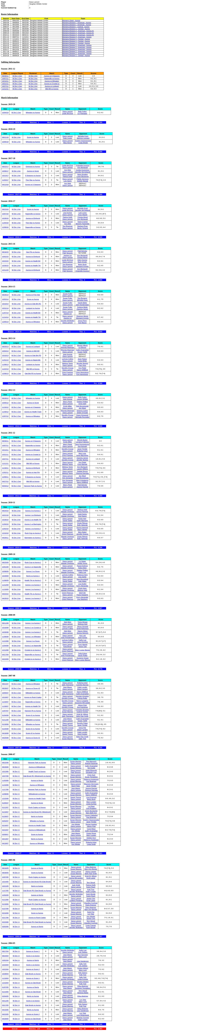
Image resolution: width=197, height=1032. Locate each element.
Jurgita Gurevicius (82, 170)
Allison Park (82, 705)
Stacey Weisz (83, 631)
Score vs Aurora (33, 137)
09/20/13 (5, 346)
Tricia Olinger (83, 622)
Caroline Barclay (82, 685)
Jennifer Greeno (82, 534)
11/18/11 (5, 468)
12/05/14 (5, 322)
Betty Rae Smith (82, 716)
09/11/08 (5, 623)
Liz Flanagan (82, 113)
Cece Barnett (82, 464)
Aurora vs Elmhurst (33, 218)
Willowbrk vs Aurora (33, 693)
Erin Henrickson (82, 374)
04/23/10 (5, 594)
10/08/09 (5, 571)
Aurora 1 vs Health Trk (33, 520)
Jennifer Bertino (82, 363)
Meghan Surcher (83, 1018)
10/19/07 (5, 697)
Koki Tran (90, 890)
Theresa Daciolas (82, 473)
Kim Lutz (82, 636)
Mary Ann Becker (91, 869)
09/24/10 (5, 511)
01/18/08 (5, 724)
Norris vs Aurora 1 (33, 576)
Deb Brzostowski (82, 406)
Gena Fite (82, 728)
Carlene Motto (82, 307)
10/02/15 (5, 256)
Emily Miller (67, 406)
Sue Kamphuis (82, 707)
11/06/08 (5, 637)
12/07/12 (5, 416)
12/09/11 (5, 477)
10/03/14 (5, 299)
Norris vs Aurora (37, 816)
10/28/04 (5, 974)
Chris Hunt (91, 775)
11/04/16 (5, 223)
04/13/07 (5, 839)
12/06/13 (5, 373)
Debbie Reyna (82, 471)
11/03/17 (5, 180)
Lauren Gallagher (91, 815)
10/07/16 (5, 214)
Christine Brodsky (82, 710)
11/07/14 (5, 313)
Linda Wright (83, 143)
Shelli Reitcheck (83, 628)
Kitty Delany (82, 973)
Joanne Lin (67, 255)
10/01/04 (5, 960)
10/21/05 (5, 886)
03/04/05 (5, 996)
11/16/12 (5, 407)
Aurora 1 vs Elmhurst (33, 515)
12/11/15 (5, 270)
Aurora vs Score (33, 171)
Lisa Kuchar (67, 213)
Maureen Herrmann (91, 784)
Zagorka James (82, 309)
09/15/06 (5, 762)
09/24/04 (5, 956)
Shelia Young (82, 563)
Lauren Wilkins (82, 469)
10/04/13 (5, 351)
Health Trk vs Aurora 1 (33, 580)
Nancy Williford (82, 370)
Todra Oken (82, 568)
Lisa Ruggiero (91, 808)
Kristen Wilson (82, 968)
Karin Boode (90, 894)
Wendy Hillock (82, 345)
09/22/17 (5, 167)
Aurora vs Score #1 (33, 738)
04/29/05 (5, 1019)
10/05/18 (5, 142)
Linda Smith (91, 844)
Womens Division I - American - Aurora (76, 23)
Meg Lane (82, 453)
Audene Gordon (82, 712)
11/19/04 (5, 978)
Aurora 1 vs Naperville (33, 567)
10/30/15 (5, 265)
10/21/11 (5, 84)
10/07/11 (5, 78)
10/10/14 (5, 304)
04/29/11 (5, 538)
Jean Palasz (82, 359)
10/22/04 (5, 969)
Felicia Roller (82, 698)
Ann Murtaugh (82, 167)
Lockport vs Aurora (33, 308)
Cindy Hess (82, 588)
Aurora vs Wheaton (52, 81)
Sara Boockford (82, 579)
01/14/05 (5, 992)
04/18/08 (5, 733)
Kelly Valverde (82, 525)
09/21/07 (5, 684)
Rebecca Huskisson (91, 779)
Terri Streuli (91, 882)
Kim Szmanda (67, 478)
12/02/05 (5, 895)
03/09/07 (5, 834)
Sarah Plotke (82, 655)
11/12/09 (5, 585)
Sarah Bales (82, 303)
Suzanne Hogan (82, 658)
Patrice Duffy (67, 176)
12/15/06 (5, 798)
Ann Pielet (82, 368)
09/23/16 (5, 209)
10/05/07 (5, 693)
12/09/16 (5, 227)
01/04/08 (5, 715)
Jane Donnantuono (82, 444)
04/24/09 (5, 659)
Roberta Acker (82, 451)
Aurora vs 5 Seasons (52, 76)
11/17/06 (5, 789)
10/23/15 (5, 261)
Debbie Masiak (82, 181)
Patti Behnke (82, 251)
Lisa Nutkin (82, 584)
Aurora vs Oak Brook (33, 983)
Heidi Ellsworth (91, 770)
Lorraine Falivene (82, 442)
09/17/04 (5, 951)
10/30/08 (5, 632)
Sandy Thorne (67, 725)
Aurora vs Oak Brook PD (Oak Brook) (37, 882)
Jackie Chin (90, 899)
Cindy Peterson (67, 534)
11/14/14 (5, 317)
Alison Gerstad (82, 627)
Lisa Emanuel (91, 797)
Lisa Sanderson (82, 961)
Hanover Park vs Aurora (33, 486)
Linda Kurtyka (91, 804)
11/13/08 (5, 641)
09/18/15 (5, 252)
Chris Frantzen (67, 372)
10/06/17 (5, 171)
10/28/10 (5, 520)
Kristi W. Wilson (82, 714)
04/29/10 (5, 598)
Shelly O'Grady (82, 413)
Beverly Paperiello (82, 224)
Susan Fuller (67, 294)
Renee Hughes (91, 824)
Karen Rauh (90, 887)
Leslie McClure (67, 113)
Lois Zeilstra (82, 952)
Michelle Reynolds (82, 417)
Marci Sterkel (82, 530)
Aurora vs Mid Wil (32, 351)
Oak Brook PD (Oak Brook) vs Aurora (37, 891)
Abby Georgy (82, 260)
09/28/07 (5, 688)
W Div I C (16, 762)
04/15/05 (5, 1010)
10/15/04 (5, 965)
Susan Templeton (91, 777)
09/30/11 (5, 76)
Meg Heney (67, 143)
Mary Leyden (91, 802)
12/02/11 (5, 472)
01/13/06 (5, 900)
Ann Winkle (76, 824)
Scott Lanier (90, 878)
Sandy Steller (67, 521)
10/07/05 (5, 877)
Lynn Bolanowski (83, 1015)
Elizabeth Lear (91, 772)
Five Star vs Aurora (33, 180)
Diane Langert (82, 689)
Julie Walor (82, 581)
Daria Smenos (91, 905)
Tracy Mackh (82, 215)
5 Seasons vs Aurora (33, 175)
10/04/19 (5, 112)
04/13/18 (5, 184)
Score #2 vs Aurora (33, 729)
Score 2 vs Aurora (32, 956)
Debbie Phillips (82, 402)
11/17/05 (5, 891)
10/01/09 (5, 567)
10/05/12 (5, 403)
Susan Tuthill (82, 352)
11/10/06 (5, 785)
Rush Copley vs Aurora (36, 807)
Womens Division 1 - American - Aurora (76, 45)
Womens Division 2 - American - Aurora (76, 37)
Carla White (82, 361)
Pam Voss (82, 365)
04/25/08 (5, 738)
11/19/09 (5, 589)
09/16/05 (5, 868)
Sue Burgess (82, 298)
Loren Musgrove (83, 176)
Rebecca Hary (82, 575)
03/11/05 (5, 1001)
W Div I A (16, 868)
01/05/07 (5, 803)
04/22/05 (5, 1014)
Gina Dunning (82, 642)
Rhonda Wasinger (67, 347)
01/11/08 (5, 720)
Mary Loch (83, 957)
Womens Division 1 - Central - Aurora (76, 29)
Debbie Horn (91, 838)
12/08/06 (5, 794)
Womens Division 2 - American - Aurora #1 (78, 31)
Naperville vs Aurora (51, 78)
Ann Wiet (67, 170)
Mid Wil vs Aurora (51, 89)
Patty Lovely (67, 138)
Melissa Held (82, 510)
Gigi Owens (82, 516)
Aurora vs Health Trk (33, 265)
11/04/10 (5, 524)
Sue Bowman (67, 226)
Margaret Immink (82, 266)
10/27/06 (5, 776)
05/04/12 (5, 486)
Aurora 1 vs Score (33, 571)
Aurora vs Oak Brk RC (33, 304)
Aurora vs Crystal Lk (51, 84)
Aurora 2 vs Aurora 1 (32, 511)
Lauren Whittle (82, 399)
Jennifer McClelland (82, 172)
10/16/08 (5, 628)
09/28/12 (5, 398)
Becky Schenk (82, 228)
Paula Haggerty (82, 595)
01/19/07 (5, 812)
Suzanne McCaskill (82, 703)
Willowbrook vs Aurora (37, 794)
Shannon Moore (82, 316)
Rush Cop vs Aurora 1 (33, 533)
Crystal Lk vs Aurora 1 (33, 650)
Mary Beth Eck (91, 813)
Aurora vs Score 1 (33, 951)
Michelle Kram (83, 136)
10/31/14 (5, 308)
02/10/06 (5, 913)
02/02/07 (5, 821)
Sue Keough (82, 446)
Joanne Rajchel (82, 487)
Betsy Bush (82, 264)
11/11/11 (5, 89)
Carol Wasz (91, 829)
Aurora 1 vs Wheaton (33, 637)
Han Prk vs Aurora (33, 252)
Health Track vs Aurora (37, 771)
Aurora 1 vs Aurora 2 (32, 529)
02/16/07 (5, 825)
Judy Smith (76, 885)
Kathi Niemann (82, 521)
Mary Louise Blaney (82, 650)
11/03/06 (5, 780)
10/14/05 (5, 882)
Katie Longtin (82, 687)
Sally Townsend (67, 685)
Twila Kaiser (82, 653)
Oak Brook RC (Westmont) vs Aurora (37, 776)
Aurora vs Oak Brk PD (33, 355)
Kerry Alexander (82, 586)
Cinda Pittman (82, 523)
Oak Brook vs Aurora (33, 974)
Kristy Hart (82, 519)
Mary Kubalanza (82, 480)
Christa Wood (83, 217)
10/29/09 (5, 576)
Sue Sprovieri (83, 955)
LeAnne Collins (67, 359)
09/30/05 (5, 873)
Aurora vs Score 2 (33, 969)
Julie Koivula (67, 354)
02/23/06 (5, 922)
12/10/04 (5, 983)
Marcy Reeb (67, 402)
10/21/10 (5, 515)
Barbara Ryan (82, 226)
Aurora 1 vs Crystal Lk (33, 628)
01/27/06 (5, 909)
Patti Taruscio (68, 253)
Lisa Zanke (82, 577)
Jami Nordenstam (82, 305)
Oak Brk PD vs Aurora (33, 373)
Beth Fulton (82, 111)
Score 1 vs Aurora (32, 965)
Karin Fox (90, 912)
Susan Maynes (67, 712)
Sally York (82, 739)
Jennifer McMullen (67, 321)
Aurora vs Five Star (33, 295)
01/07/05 (5, 987)
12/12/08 (5, 650)
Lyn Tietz (90, 914)
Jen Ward (82, 408)
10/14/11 (5, 81)
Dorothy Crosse (67, 368)
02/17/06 (5, 918)
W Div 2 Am (33, 76)
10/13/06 (5, 771)
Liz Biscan (82, 347)
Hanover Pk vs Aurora (33, 711)
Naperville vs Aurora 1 (33, 655)
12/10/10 (5, 533)
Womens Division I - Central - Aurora (75, 27)
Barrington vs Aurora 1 (33, 538)
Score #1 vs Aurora (33, 715)
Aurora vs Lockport (52, 86)
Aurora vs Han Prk (33, 472)
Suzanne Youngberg (82, 988)
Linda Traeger (91, 925)
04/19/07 (5, 843)
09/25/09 (5, 562)
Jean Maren (67, 687)
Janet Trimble (82, 449)
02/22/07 (5, 830)
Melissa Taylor (67, 363)
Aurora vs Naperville (32, 360)
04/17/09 (5, 655)
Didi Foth (82, 593)
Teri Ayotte (91, 768)
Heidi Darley (82, 514)
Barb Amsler (82, 262)
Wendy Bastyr (82, 440)
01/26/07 (5, 816)
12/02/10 (5, 529)
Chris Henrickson (82, 372)
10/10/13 (5, 355)
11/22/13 (5, 369)
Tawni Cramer (82, 222)
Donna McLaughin (76, 878)
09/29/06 (5, 767)
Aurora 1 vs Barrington (33, 524)
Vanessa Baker (82, 993)
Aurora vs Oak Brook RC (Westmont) (37, 812)
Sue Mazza (82, 323)
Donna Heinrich (82, 512)
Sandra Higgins (82, 982)
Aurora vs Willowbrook (37, 767)
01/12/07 (5, 807)
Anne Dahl (82, 404)
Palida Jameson (83, 179)
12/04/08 (5, 646)
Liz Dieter (82, 561)
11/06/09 (5, 580)
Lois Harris (68, 181)
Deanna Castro (82, 411)
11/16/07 (5, 702)
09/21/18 (5, 137)
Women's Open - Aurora (71, 21)
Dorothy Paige (82, 723)
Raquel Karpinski (91, 763)
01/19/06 (5, 904)
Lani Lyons (83, 213)
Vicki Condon (82, 734)
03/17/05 (5, 1005)
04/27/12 (5, 481)
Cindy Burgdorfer (91, 811)
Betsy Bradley (82, 174)
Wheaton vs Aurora (33, 112)
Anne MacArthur (82, 455)
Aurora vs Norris (37, 780)
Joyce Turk (83, 646)
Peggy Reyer (91, 833)
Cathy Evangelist (82, 350)
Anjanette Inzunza (82, 165)
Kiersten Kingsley (82, 696)
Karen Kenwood (82, 415)
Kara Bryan (67, 646)
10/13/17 (5, 175)
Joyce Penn (82, 321)
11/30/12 (5, 412)
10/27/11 (5, 86)
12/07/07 (5, 711)
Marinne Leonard (83, 138)
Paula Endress (82, 566)
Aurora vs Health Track (32, 412)
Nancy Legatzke (82, 701)
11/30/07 (5, 706)
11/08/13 (5, 364)
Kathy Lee (82, 572)
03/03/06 (5, 927)
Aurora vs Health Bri (32, 261)
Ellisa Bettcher (90, 867)
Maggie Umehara (67, 512)
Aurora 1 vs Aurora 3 (32, 585)
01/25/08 (5, 729)
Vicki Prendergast (67, 637)
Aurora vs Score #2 (33, 688)
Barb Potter (76, 786)
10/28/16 (5, 218)
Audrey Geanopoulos (83, 141)
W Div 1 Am (16, 137)
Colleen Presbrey (76, 900)
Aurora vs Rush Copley (32, 697)
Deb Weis (67, 622)
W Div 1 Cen (17, 76)
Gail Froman (82, 637)
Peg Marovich (91, 761)
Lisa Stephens (82, 599)
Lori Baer (91, 806)
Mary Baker (82, 532)
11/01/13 (5, 360)
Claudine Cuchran (90, 903)
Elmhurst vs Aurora (33, 167)
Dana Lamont (68, 111)
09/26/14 (5, 295)
